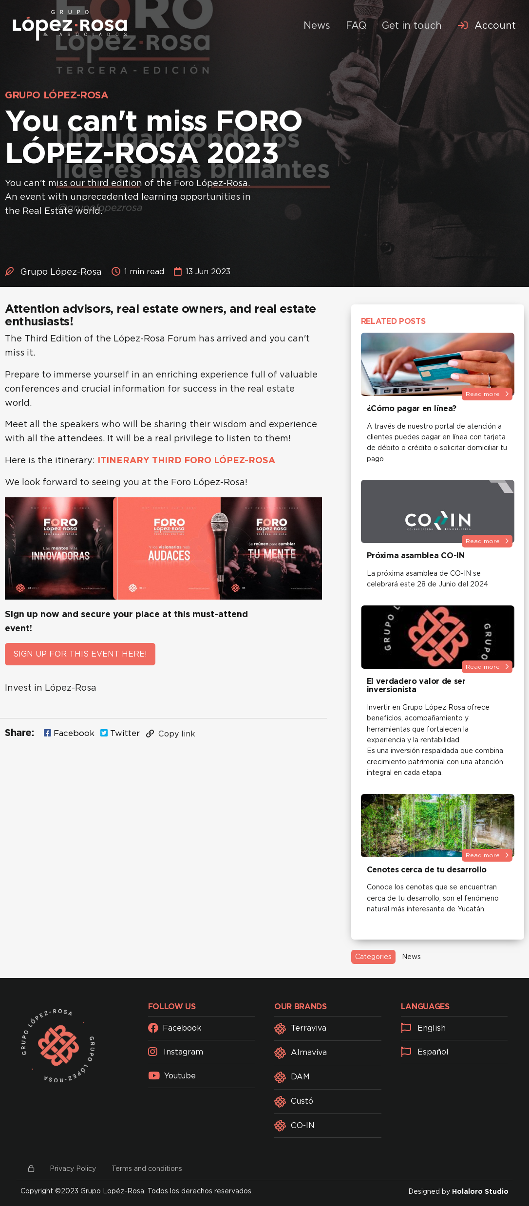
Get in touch (412, 25)
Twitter (120, 733)
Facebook (69, 733)
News (316, 25)
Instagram (175, 1051)
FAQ (356, 25)
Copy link (170, 733)
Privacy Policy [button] (73, 1168)
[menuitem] (487, 25)
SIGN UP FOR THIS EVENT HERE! (80, 654)
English (423, 1028)
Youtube (172, 1075)
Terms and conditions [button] (147, 1168)
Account (487, 25)
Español (425, 1051)
